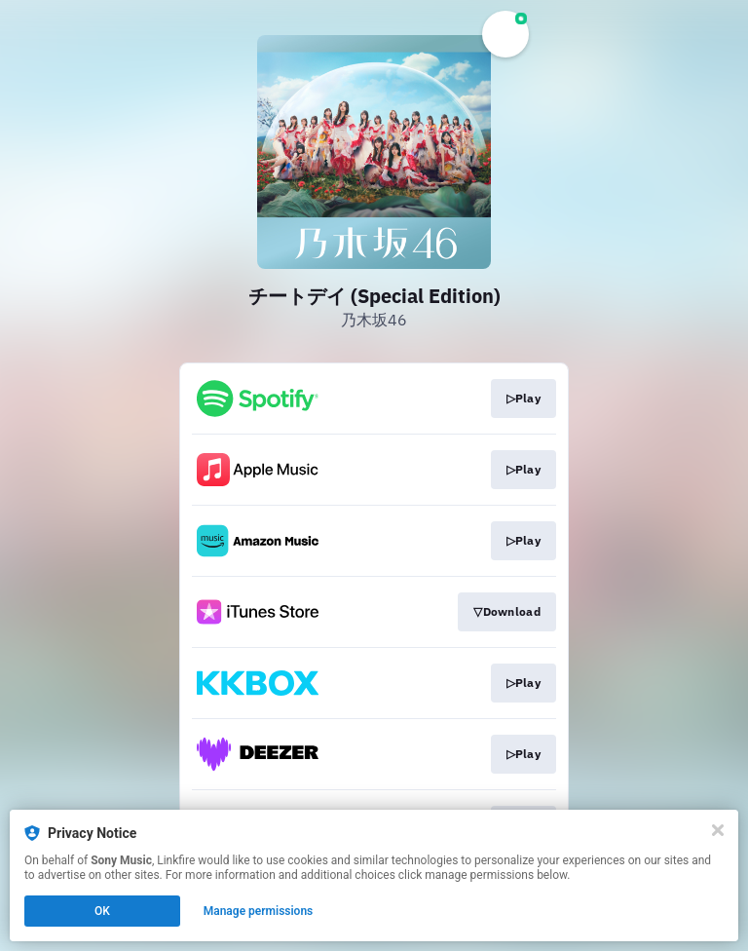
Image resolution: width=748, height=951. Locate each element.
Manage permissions (259, 911)
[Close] (717, 830)
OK (102, 911)
